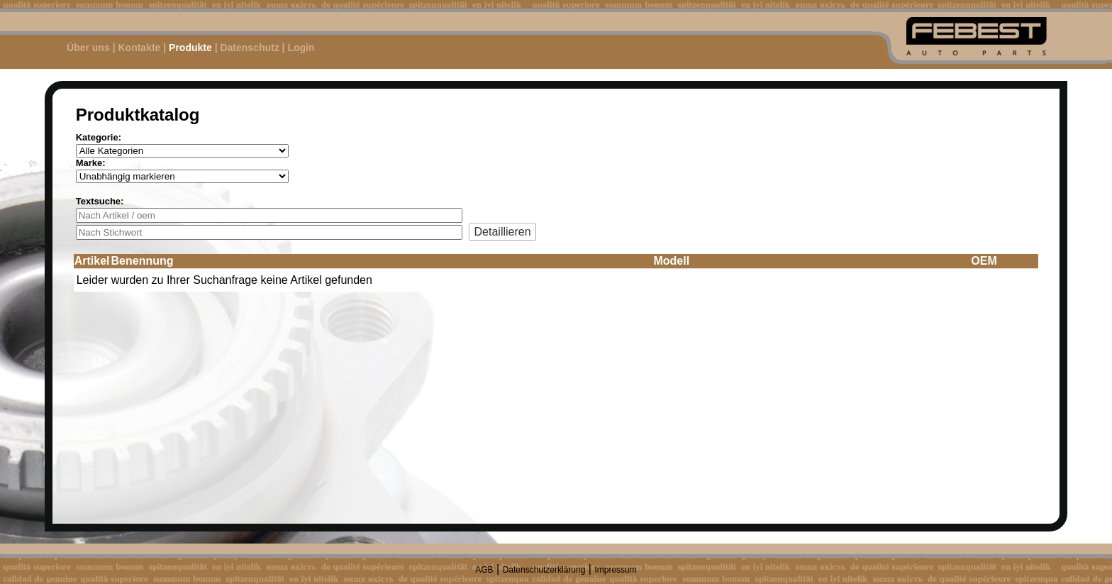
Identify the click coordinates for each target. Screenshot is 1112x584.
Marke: (91, 163)
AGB (484, 570)
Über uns (88, 47)
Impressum (615, 570)
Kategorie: (98, 137)
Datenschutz (249, 47)
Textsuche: (100, 201)
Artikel (92, 261)
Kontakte (139, 47)
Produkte (190, 47)
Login (300, 47)
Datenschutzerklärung (544, 570)
